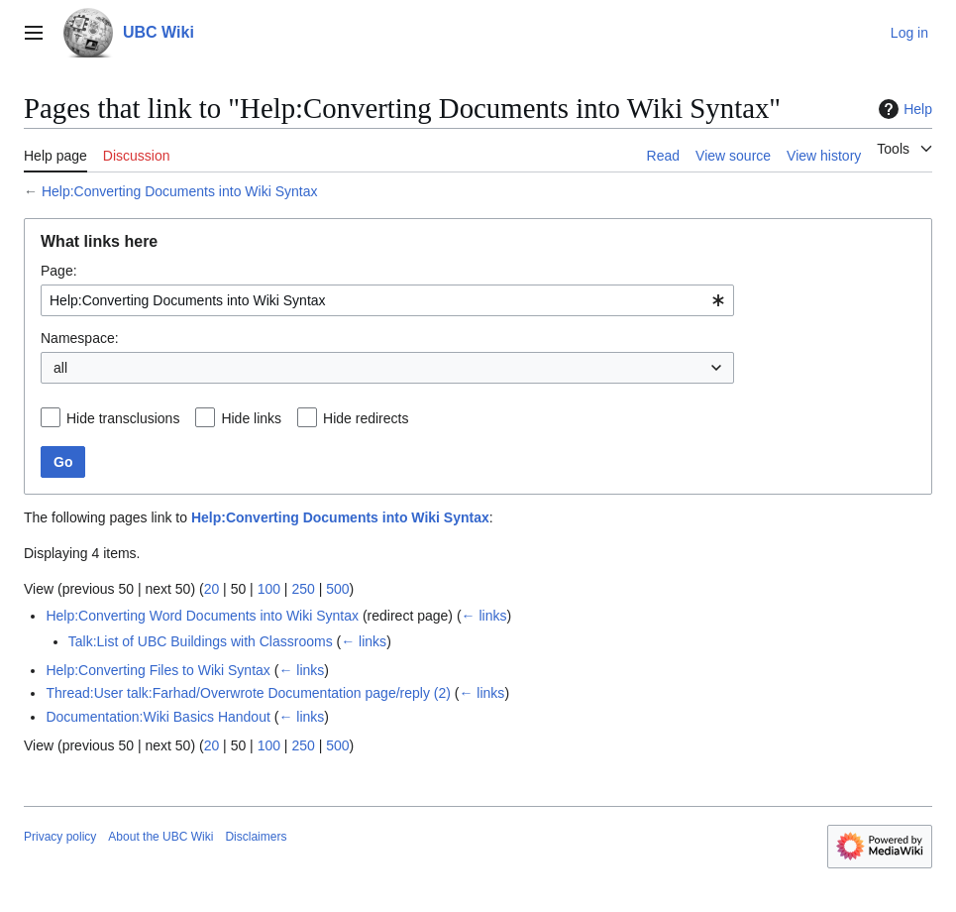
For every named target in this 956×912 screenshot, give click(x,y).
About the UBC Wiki (160, 837)
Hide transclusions (122, 418)
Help (903, 109)
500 (337, 589)
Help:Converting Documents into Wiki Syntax (180, 191)
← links (484, 616)
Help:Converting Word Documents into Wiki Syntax (202, 616)
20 (212, 589)
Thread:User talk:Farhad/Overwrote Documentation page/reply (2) (248, 693)
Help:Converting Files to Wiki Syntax (157, 670)
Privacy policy (60, 837)
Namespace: (80, 338)
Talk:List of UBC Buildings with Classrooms (200, 641)
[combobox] (387, 300)
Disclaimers (255, 837)
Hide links (251, 418)
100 (269, 589)
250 (302, 589)
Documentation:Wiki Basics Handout (157, 717)
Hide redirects (365, 418)
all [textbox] (60, 368)
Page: (59, 271)
